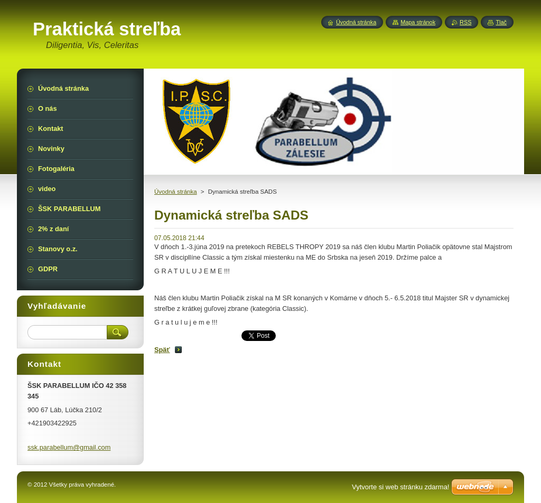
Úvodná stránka (175, 191)
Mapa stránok (417, 22)
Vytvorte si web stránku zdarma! (400, 487)
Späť (162, 350)
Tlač (501, 22)
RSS (465, 22)
